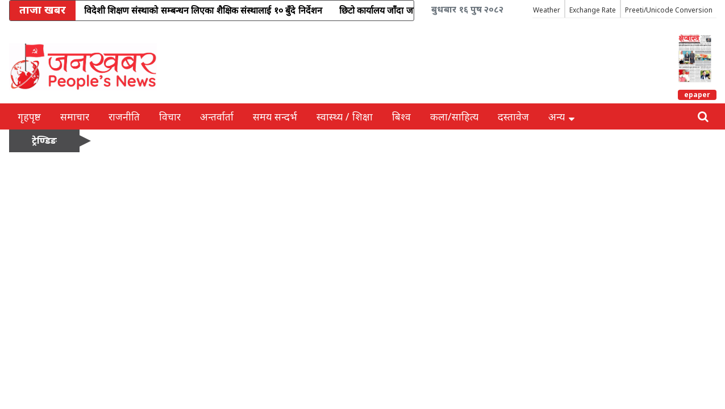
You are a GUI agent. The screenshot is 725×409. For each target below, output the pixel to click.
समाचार (74, 116)
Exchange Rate (592, 10)
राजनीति (124, 116)
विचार (170, 116)
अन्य (561, 116)
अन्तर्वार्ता (217, 116)
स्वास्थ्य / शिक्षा (344, 116)
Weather (546, 10)
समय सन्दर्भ (275, 116)
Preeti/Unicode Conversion (669, 10)
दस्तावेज (513, 116)
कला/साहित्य (454, 116)
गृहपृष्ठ (29, 116)
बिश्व (401, 116)
